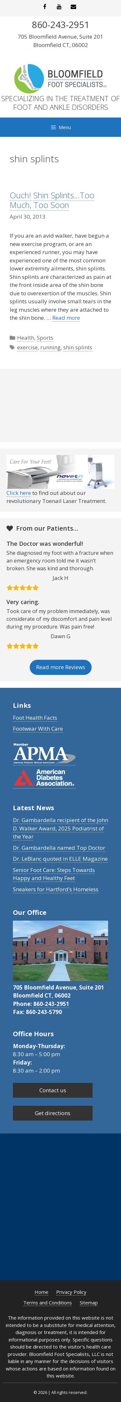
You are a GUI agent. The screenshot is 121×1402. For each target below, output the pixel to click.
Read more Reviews (60, 667)
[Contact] (73, 7)
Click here (18, 493)
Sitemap (89, 1302)
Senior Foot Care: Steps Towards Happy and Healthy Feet (54, 874)
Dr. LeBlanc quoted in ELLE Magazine (60, 858)
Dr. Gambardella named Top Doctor (59, 847)
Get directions (52, 1113)
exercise (27, 347)
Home (41, 1292)
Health (25, 337)
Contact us (52, 1090)
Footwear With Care (38, 728)
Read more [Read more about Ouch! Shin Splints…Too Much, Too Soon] (66, 317)
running (50, 347)
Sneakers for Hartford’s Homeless (55, 889)
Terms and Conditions (47, 1302)
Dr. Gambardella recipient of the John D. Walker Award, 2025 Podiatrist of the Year (60, 828)
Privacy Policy (71, 1292)
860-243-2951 (51, 1004)
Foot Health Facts (35, 717)
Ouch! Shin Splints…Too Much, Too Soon (52, 200)
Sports (45, 337)
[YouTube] (59, 7)
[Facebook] (45, 7)
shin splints (77, 347)
